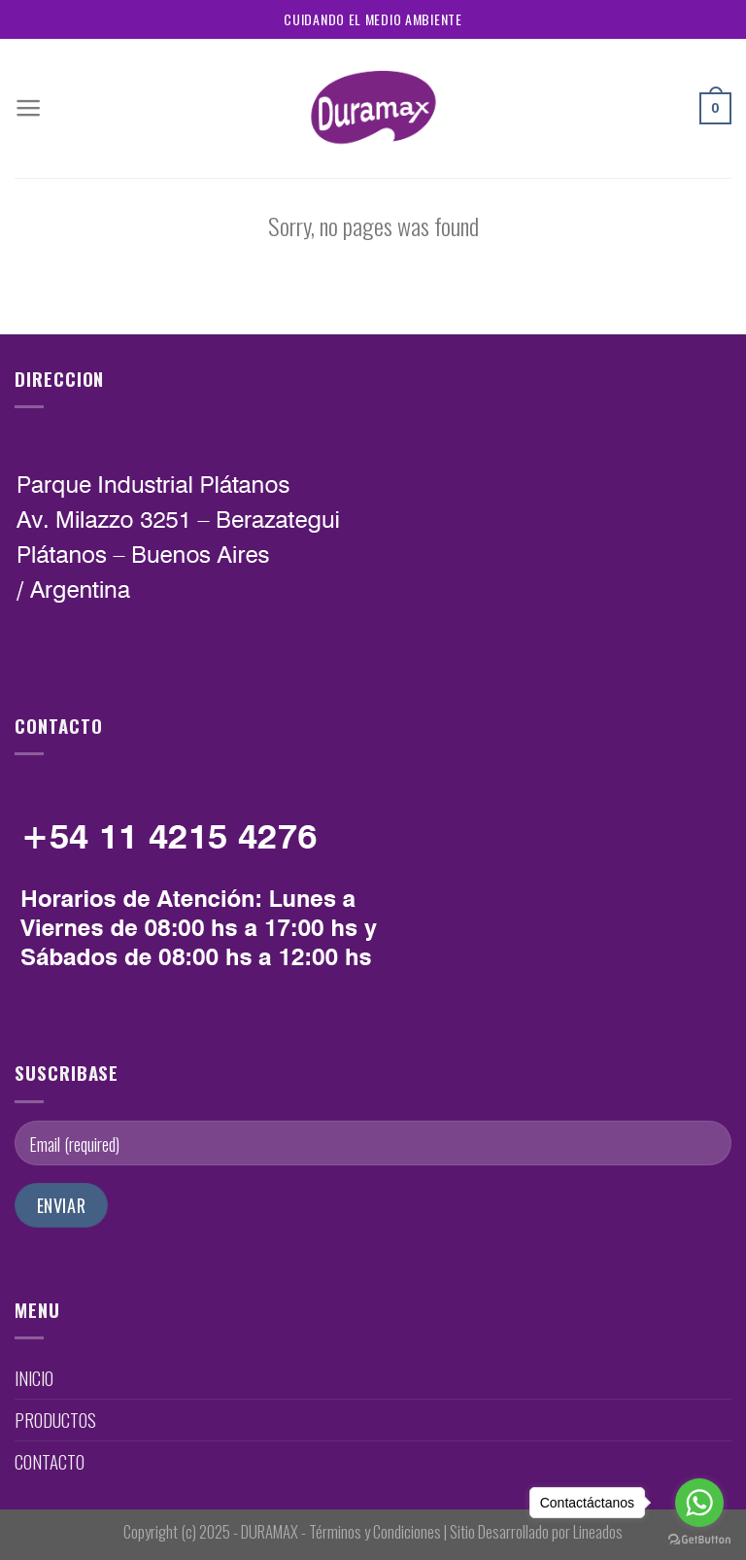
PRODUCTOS (55, 1419)
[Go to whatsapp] (699, 1502)
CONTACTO (50, 1461)
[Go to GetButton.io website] (699, 1540)
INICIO (34, 1378)
